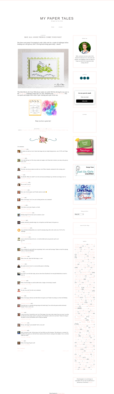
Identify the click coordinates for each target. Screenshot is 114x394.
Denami (78, 272)
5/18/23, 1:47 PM (25, 178)
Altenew (77, 247)
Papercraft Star (83, 306)
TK (21, 271)
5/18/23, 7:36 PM (25, 201)
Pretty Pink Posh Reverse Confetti (86, 324)
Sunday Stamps (80, 342)
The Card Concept (79, 351)
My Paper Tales (57, 18)
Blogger (90, 382)
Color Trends (90, 264)
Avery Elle (78, 249)
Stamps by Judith (91, 341)
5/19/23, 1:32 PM (25, 268)
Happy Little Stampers (88, 282)
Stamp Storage (82, 339)
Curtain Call (92, 271)
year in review (87, 369)
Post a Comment (21, 348)
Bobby (22, 288)
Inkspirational (89, 287)
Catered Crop (89, 257)
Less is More (78, 294)
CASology (92, 256)
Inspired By (78, 289)
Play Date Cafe (88, 313)
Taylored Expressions (79, 347)
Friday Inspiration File (90, 279)
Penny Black (87, 310)
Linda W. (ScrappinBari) (26, 212)
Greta (22, 340)
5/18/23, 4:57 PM (25, 186)
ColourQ (92, 266)
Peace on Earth (84, 308)
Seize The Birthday (55, 130)
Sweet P (87, 342)
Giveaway (79, 282)
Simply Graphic (84, 336)
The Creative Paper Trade (89, 352)
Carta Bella (92, 252)
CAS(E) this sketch (81, 256)
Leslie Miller (24, 330)
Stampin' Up (64, 130)
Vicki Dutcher (24, 190)
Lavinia (86, 292)
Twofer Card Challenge (87, 364)
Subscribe (84, 101)
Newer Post (66, 350)
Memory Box (89, 297)
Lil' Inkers (82, 295)
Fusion (77, 281)
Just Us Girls (87, 291)
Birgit (22, 167)
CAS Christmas (80, 254)
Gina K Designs (84, 281)
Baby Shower (88, 249)
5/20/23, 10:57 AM (26, 284)
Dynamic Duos (80, 276)
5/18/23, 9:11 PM (25, 224)
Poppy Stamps (92, 315)
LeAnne (23, 158)
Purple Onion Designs (81, 327)
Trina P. (22, 264)
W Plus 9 (88, 365)
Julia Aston (23, 280)
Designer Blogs (61, 393)
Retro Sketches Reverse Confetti (89, 329)
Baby (83, 249)
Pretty (90, 320)
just (80, 290)
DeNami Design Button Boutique (82, 274)
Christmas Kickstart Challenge (81, 259)
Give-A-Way (92, 281)
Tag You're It (90, 346)
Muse (89, 300)
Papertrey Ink (45, 130)
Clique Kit (86, 261)
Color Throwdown (83, 264)
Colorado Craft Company (81, 266)
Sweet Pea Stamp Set (90, 344)
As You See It (92, 247)
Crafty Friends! (86, 269)
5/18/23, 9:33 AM (26, 154)
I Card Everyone (24, 237)
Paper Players (87, 304)
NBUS (80, 304)
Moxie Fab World (79, 300)
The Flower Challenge (83, 354)
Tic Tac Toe (23, 93)
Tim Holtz (79, 360)
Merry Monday (77, 299)
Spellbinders (86, 337)
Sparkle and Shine (78, 337)
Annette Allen (24, 256)
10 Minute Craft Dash (80, 244)
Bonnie (22, 197)
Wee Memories (84, 367)
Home (52, 27)
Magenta (87, 295)
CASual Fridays (81, 257)
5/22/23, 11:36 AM (26, 308)
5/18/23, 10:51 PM (26, 233)
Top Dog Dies (83, 362)
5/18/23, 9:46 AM (26, 163)
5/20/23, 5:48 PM (25, 292)
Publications (91, 326)
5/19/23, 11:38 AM (26, 252)
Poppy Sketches (85, 315)
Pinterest (81, 313)
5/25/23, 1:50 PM (25, 337)
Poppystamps (80, 316)
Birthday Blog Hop (85, 251)
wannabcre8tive (24, 182)
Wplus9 (81, 369)
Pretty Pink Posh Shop (80, 326)
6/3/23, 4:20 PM (25, 344)
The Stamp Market (81, 359)
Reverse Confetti (81, 331)
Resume (61, 27)
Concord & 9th (81, 267)
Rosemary (23, 220)
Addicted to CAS (89, 246)
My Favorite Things (36, 130)
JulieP (22, 247)
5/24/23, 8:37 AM (26, 319)
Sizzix (92, 336)
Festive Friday (90, 276)
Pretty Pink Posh (88, 322)
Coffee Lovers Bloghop (85, 262)
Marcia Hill (23, 149)
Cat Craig (23, 205)
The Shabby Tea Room (90, 357)
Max (84, 297)
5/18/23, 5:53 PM (25, 194)
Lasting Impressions (79, 292)
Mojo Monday (90, 299)
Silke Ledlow (24, 322)
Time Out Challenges (88, 360)
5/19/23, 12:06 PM (26, 260)
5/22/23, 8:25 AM (26, 299)
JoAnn (22, 295)
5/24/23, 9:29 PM (25, 326)
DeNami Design (86, 272)
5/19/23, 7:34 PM (25, 277)
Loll (22, 174)
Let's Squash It (85, 294)
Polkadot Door (78, 315)
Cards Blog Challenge (83, 252)
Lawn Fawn (92, 292)
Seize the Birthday (58, 93)
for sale (88, 277)
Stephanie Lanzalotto (25, 303)
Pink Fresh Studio (83, 311)
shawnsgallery (82, 334)
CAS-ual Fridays (91, 254)
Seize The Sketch (84, 332)
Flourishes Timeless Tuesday (80, 277)
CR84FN (88, 267)
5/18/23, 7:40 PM (25, 209)
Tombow (76, 362)
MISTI (83, 299)
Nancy (22, 312)
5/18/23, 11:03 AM (26, 171)
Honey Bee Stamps (85, 284)
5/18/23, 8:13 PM (25, 216)
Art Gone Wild (26, 130)
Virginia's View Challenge (80, 365)
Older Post (20, 350)
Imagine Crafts (83, 285)
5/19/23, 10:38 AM (26, 243)
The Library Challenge (86, 355)
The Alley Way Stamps (88, 349)
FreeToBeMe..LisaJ (25, 228)
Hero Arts (77, 284)
